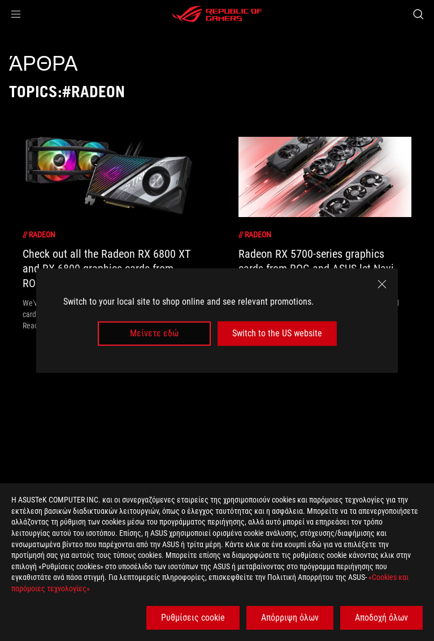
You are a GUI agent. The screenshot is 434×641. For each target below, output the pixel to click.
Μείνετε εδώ (154, 333)
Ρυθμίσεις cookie (193, 617)
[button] (16, 14)
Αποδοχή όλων (381, 617)
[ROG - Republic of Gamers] (217, 14)
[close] (382, 284)
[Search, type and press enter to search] (418, 14)
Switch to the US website (277, 333)
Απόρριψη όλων (290, 617)
